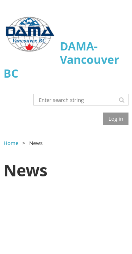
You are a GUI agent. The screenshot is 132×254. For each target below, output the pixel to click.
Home (11, 142)
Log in (115, 118)
